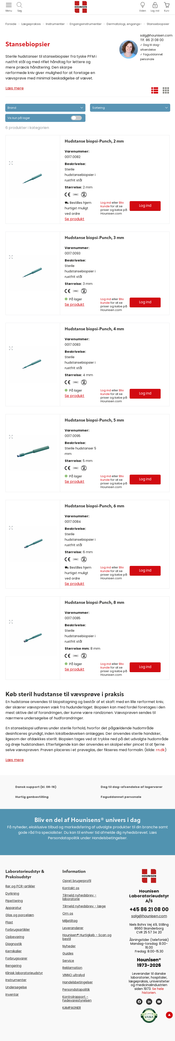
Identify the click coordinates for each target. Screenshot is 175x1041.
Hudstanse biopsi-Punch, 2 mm (94, 141)
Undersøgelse (16, 987)
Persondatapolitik (76, 989)
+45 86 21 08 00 (149, 909)
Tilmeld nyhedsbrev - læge (84, 906)
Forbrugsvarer (16, 958)
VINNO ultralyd (73, 975)
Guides (67, 953)
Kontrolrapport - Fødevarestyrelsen (77, 998)
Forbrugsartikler (17, 929)
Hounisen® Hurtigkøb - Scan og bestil (86, 937)
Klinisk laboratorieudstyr (24, 973)
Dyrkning (12, 893)
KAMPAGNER (71, 1007)
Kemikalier (13, 951)
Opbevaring (14, 937)
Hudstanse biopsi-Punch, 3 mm (94, 238)
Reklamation (72, 967)
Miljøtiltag (69, 920)
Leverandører (72, 928)
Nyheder (69, 946)
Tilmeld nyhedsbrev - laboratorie (79, 897)
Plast (9, 922)
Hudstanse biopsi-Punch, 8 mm (94, 603)
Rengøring (13, 965)
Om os (67, 913)
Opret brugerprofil (76, 880)
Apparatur (13, 907)
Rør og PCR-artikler (20, 886)
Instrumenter (15, 980)
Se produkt (74, 219)
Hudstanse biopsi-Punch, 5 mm (94, 420)
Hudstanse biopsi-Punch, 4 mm (94, 329)
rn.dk (160, 749)
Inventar (12, 994)
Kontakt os (70, 888)
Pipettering (14, 900)
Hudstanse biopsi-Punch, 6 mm (94, 506)
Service (68, 960)
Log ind (105, 202)
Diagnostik (13, 944)
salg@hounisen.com (156, 35)
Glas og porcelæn (19, 915)
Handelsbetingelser (77, 982)
